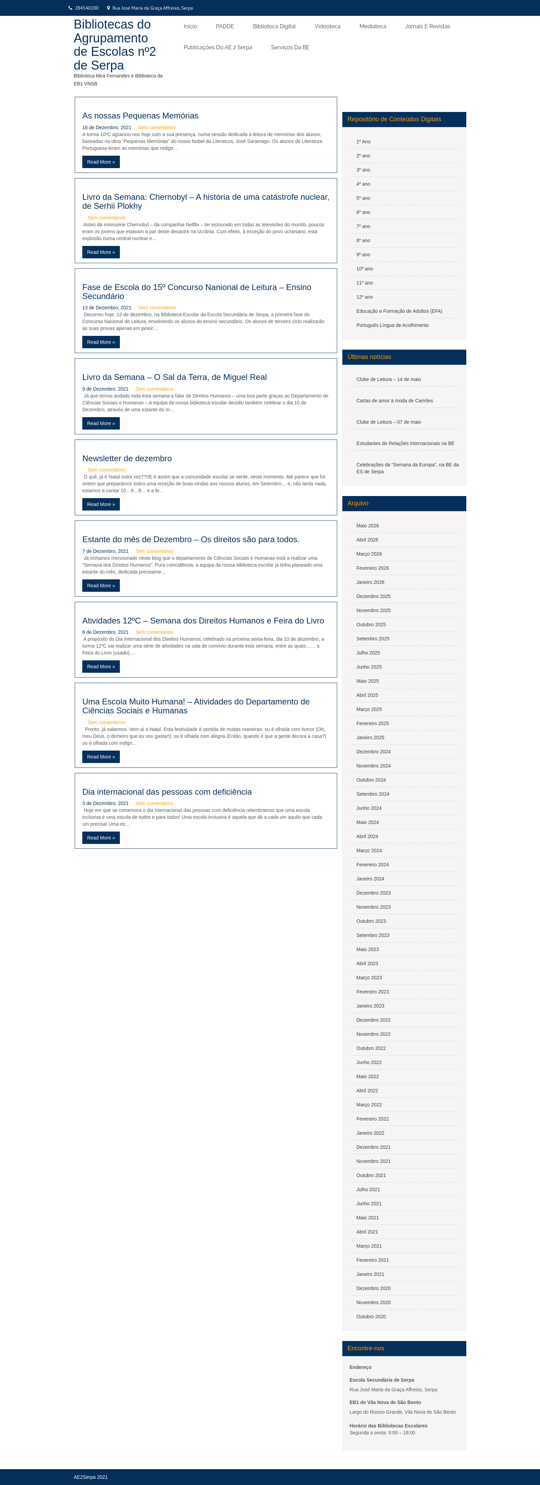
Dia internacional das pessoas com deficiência (167, 791)
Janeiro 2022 (370, 1133)
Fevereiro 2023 (372, 991)
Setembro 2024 (373, 794)
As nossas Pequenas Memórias (140, 115)
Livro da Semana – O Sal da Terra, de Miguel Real (174, 377)
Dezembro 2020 (373, 1288)
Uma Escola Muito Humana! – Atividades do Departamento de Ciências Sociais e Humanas (196, 706)
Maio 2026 (367, 525)
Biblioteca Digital (274, 26)
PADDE (225, 26)
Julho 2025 (368, 653)
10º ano (364, 268)
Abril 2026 (367, 540)
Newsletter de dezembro (127, 458)
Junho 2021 (369, 1203)
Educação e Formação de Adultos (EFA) (399, 311)
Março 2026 (369, 554)
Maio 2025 (367, 681)
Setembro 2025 (373, 638)
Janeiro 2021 (370, 1274)
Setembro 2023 (373, 935)
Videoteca (328, 26)
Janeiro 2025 (370, 737)
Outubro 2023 (371, 921)
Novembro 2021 (373, 1161)
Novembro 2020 (373, 1302)
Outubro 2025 (371, 624)
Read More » (101, 162)
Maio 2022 (367, 1076)
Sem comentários (157, 127)
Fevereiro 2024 (372, 864)
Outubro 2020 (371, 1316)
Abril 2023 (367, 963)
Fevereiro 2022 (372, 1119)
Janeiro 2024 (370, 878)
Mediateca (373, 26)
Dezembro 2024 (373, 751)
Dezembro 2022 (373, 1020)
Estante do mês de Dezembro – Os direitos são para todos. (191, 539)
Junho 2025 (369, 667)
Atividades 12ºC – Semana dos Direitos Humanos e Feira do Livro (203, 620)
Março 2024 (369, 850)
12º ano (364, 297)
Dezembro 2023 (373, 893)
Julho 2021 (368, 1189)
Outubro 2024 (371, 780)
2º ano (363, 155)
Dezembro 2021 (373, 1147)
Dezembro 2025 (373, 596)
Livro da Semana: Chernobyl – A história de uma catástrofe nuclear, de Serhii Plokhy (206, 201)
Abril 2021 (367, 1232)
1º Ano (363, 141)
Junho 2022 (369, 1062)
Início (190, 26)
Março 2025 (369, 709)
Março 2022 (369, 1104)
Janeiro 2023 (370, 1006)
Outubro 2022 (371, 1048)
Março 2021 (369, 1246)
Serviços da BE (290, 47)
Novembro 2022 (373, 1034)
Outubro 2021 (371, 1175)
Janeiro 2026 (370, 582)
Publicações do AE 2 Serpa (218, 47)
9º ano (363, 254)
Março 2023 (369, 977)
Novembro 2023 (373, 907)
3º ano (363, 170)
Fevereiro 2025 (372, 723)
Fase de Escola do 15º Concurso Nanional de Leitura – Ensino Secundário (196, 291)
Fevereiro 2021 (372, 1260)
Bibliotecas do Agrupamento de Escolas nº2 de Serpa (115, 44)
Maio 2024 (367, 822)
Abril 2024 (367, 836)
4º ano (363, 184)
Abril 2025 (367, 695)
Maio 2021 (367, 1217)
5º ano (363, 198)
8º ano (363, 240)
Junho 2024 (369, 808)
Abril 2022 (367, 1090)
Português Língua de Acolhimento (392, 325)
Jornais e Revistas (427, 26)
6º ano (363, 212)
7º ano (363, 226)
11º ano (364, 283)
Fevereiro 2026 (372, 568)
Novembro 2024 (373, 766)
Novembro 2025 (373, 610)
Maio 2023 (367, 949)
